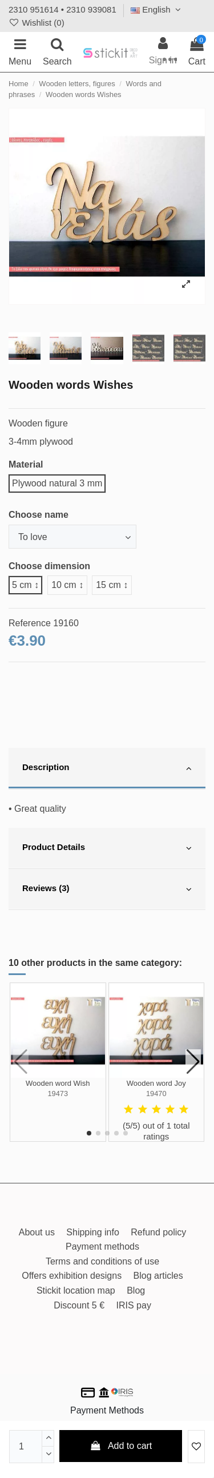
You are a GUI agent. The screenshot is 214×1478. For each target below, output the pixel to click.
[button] (89, 1133)
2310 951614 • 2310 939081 (62, 9)
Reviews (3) (107, 889)
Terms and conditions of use (102, 1261)
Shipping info (92, 1232)
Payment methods (102, 1246)
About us (37, 1232)
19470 (156, 1093)
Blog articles (158, 1275)
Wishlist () (36, 22)
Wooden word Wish (58, 1083)
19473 (57, 1093)
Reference (30, 623)
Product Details (107, 848)
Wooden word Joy (156, 1083)
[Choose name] (72, 537)
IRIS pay (133, 1305)
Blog (136, 1290)
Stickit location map (76, 1290)
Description (107, 768)
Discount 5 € (79, 1305)
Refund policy (158, 1232)
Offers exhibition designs (72, 1275)
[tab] (107, 768)
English (157, 9)
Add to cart (121, 1446)
